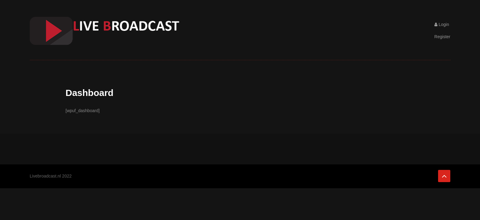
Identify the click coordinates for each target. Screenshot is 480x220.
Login (441, 24)
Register (442, 36)
